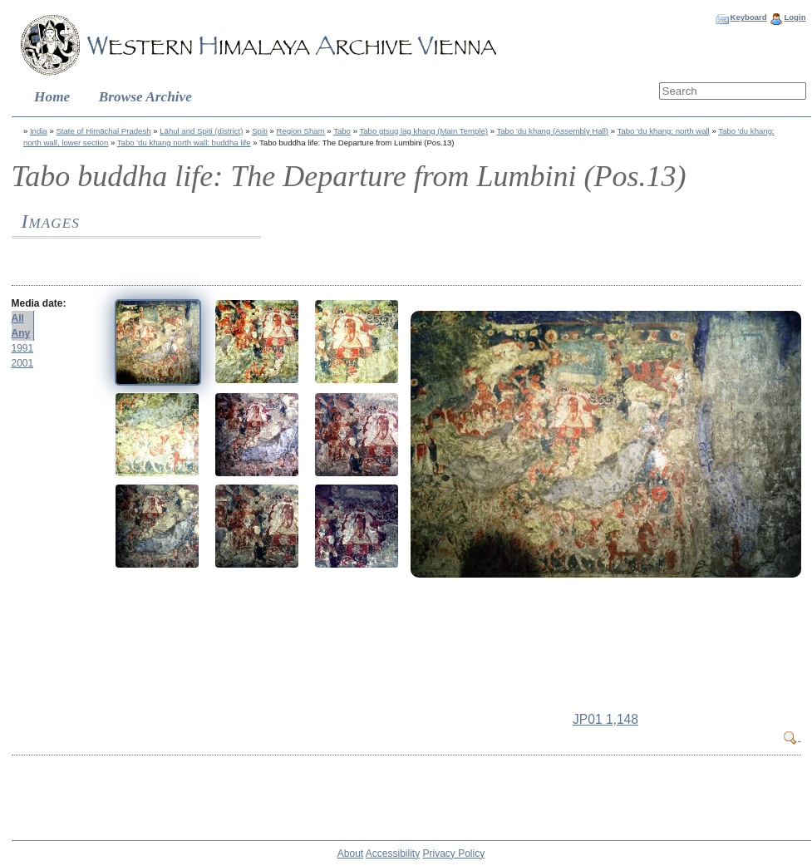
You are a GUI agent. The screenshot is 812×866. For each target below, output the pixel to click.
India (38, 130)
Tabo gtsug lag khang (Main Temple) (423, 130)
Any (21, 333)
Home (52, 97)
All (18, 318)
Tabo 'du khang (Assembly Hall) (552, 130)
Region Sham (301, 130)
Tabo (342, 130)
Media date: (39, 303)
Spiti (260, 130)
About (350, 853)
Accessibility (393, 853)
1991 (23, 348)
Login (794, 17)
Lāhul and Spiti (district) (201, 130)
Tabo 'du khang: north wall (664, 130)
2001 (23, 363)
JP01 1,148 (605, 719)
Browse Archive (145, 97)
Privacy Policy (454, 853)
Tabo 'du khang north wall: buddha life (184, 142)
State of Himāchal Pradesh (103, 130)
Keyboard (748, 17)
